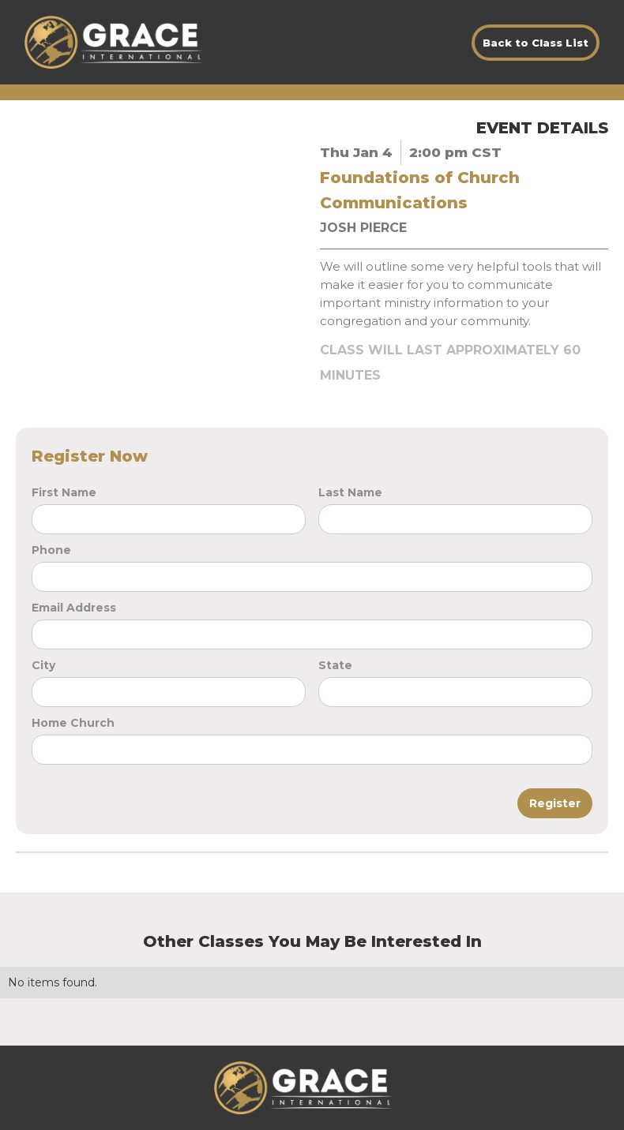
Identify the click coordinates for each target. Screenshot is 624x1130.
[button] (401, 1088)
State (335, 665)
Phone (51, 550)
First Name (64, 492)
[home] (113, 42)
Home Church (73, 723)
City (43, 665)
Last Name (350, 492)
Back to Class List (535, 42)
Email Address (74, 608)
